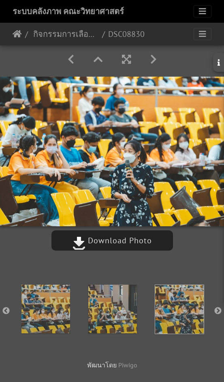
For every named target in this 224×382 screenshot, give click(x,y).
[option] (45, 309)
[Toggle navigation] (202, 11)
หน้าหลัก (17, 34)
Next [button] (218, 311)
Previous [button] (6, 311)
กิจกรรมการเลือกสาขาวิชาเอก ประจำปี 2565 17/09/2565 (65, 34)
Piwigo (127, 365)
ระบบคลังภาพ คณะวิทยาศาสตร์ (68, 11)
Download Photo (112, 240)
